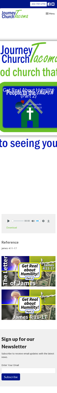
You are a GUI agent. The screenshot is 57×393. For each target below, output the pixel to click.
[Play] (8, 221)
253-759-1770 (38, 4)
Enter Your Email (10, 365)
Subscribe (11, 377)
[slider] (18, 220)
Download (11, 227)
